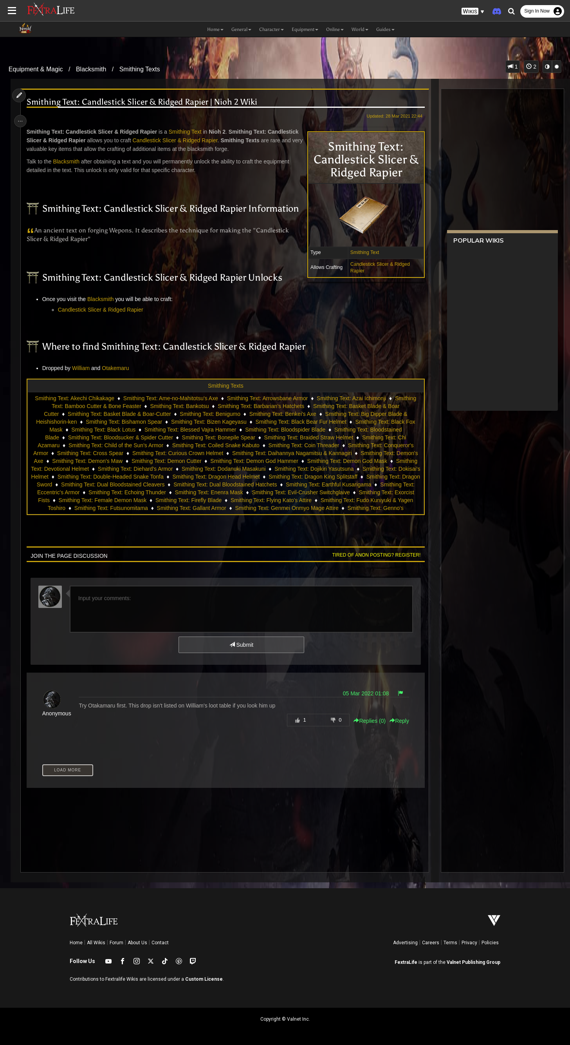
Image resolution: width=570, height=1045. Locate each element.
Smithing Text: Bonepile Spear (218, 437)
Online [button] (335, 29)
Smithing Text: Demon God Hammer (254, 461)
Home (76, 942)
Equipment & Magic (36, 69)
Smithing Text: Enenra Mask (294, 492)
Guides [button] (385, 29)
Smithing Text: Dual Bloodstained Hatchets (278, 484)
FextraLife (406, 962)
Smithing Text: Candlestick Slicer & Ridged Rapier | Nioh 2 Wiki (144, 102)
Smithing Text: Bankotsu (179, 406)
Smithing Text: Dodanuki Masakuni (235, 469)
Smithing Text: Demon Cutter (166, 461)
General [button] (241, 29)
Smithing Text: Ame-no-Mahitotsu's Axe (170, 398)
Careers (430, 942)
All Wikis (96, 942)
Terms (450, 942)
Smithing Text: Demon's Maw (87, 461)
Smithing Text (362, 252)
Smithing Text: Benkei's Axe (282, 414)
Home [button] (215, 29)
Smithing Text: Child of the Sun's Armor (115, 445)
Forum (116, 942)
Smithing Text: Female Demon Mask (208, 500)
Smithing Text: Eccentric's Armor (125, 492)
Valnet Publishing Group (473, 962)
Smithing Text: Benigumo (209, 414)
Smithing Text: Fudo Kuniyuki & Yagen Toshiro (114, 508)
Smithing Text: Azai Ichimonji (351, 398)
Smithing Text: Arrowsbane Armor (267, 398)
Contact (160, 942)
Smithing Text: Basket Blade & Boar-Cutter (119, 414)
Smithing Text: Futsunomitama (216, 508)
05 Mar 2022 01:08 (363, 693)
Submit (241, 645)
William (83, 368)
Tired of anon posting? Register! (374, 555)
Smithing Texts (139, 69)
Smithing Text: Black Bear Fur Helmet (300, 422)
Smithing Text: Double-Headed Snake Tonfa (138, 477)
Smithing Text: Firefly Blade (294, 500)
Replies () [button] (367, 721)
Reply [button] (396, 721)
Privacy (469, 942)
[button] (473, 11)
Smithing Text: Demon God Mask (347, 461)
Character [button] (271, 29)
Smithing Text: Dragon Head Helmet (243, 477)
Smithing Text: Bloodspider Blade (285, 429)
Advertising (405, 942)
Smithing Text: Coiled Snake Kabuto (215, 445)
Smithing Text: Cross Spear (90, 453)
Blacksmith (91, 69)
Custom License (204, 979)
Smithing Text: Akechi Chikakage (74, 398)
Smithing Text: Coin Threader (303, 445)
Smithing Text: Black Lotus (103, 429)
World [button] (360, 29)
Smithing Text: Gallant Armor (296, 508)
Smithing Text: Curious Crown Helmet (177, 453)
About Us (137, 942)
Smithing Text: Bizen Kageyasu (208, 422)
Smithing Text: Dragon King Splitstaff (340, 477)
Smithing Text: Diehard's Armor (146, 469)
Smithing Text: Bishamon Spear (123, 422)
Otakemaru (117, 368)
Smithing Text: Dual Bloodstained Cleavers (165, 484)
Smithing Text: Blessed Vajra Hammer (190, 429)
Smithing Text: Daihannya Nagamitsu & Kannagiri (292, 453)
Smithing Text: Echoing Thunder (212, 492)
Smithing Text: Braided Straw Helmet (308, 437)
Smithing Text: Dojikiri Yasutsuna (325, 469)
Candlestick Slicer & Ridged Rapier (177, 140)
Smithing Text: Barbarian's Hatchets (260, 406)
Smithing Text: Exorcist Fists (121, 500)
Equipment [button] (305, 29)
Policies (490, 942)
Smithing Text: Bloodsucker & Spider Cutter (120, 437)
